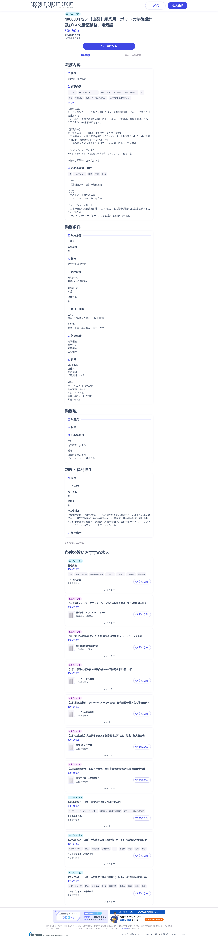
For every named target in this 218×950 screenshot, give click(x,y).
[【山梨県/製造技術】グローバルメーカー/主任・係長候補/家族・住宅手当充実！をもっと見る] (109, 722)
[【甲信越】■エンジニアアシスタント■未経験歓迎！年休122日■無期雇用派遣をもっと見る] (109, 623)
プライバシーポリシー (180, 934)
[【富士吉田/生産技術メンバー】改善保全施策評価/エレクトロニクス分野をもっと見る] (109, 656)
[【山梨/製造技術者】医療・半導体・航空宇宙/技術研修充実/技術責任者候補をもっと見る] (109, 788)
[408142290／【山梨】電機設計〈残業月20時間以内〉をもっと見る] (109, 826)
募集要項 (85, 55)
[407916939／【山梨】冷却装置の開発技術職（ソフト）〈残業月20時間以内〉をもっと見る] (109, 864)
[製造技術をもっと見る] (109, 590)
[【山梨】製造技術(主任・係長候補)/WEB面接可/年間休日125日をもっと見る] (109, 689)
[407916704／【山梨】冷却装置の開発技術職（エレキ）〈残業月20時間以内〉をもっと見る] (109, 902)
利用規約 (164, 934)
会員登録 (177, 5)
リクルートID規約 (151, 934)
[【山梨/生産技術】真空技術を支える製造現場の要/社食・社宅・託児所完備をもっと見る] (109, 755)
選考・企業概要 (133, 55)
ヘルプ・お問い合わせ (131, 934)
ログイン (155, 5)
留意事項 (125, 928)
